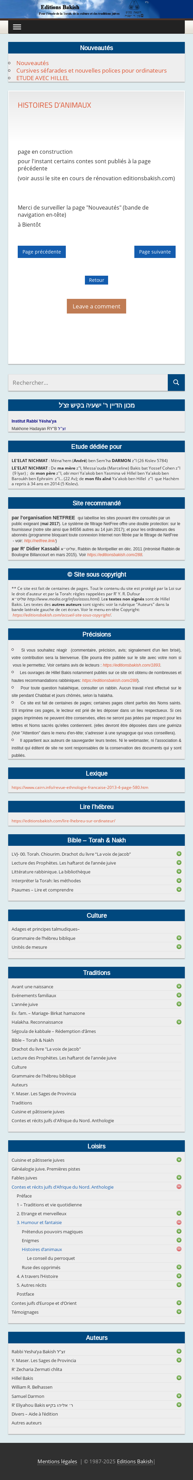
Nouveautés (32, 63)
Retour (96, 280)
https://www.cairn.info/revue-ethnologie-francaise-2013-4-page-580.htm (80, 787)
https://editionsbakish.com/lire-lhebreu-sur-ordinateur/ (63, 821)
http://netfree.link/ (40, 540)
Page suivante (155, 252)
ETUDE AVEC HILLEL (42, 78)
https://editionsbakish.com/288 (114, 554)
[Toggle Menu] (17, 27)
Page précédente (42, 252)
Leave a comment (96, 306)
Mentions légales (57, 1461)
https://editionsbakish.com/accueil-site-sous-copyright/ (62, 615)
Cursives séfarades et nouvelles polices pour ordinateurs (91, 70)
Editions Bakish (135, 1461)
